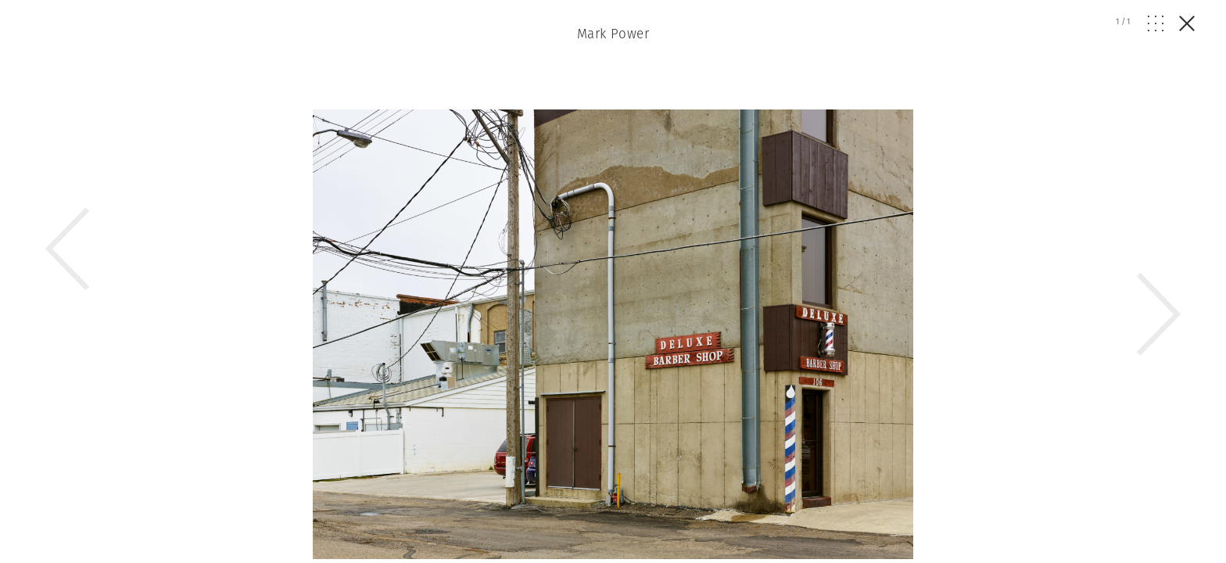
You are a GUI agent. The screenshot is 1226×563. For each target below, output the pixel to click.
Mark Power (613, 33)
